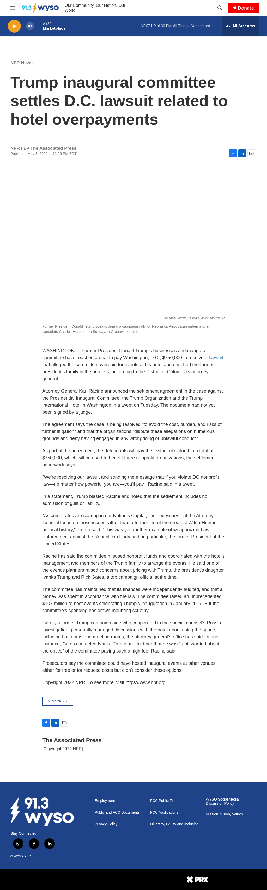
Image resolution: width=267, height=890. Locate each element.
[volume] (30, 26)
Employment (105, 801)
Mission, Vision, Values (224, 814)
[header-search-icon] (220, 7)
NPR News (21, 62)
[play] (14, 26)
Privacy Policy (106, 824)
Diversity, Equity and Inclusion (174, 824)
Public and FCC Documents (117, 812)
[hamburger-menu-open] (13, 8)
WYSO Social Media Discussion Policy (222, 801)
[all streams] (240, 26)
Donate (246, 8)
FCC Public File (162, 801)
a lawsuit (214, 357)
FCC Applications (164, 812)
